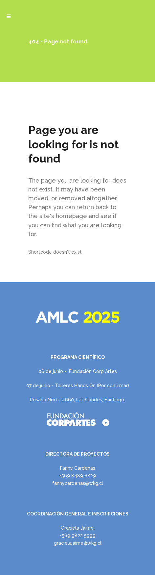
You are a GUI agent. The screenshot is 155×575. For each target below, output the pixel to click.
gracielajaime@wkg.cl (77, 543)
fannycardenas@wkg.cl (77, 483)
